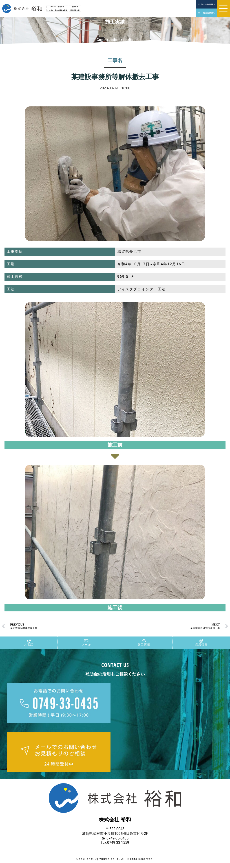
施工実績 (144, 645)
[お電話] (29, 641)
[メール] (86, 641)
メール (86, 645)
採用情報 (201, 645)
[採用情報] (201, 641)
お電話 (28, 645)
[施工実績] (144, 641)
